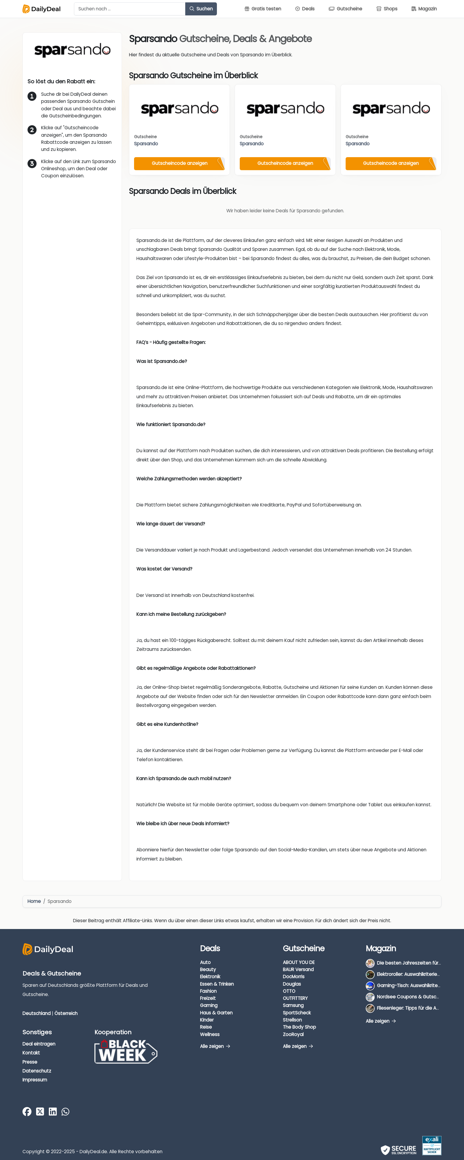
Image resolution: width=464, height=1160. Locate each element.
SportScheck (297, 1013)
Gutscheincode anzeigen (179, 163)
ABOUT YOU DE (299, 962)
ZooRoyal (293, 1034)
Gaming (209, 1005)
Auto (205, 962)
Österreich (66, 1013)
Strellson (292, 1020)
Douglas (292, 984)
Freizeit (208, 998)
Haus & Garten (216, 1013)
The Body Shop (299, 1027)
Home (34, 901)
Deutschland (36, 1013)
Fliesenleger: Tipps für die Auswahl (414, 1008)
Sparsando (146, 144)
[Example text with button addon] (130, 8)
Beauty (208, 969)
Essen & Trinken (217, 984)
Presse (29, 1062)
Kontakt (31, 1053)
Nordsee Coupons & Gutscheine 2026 (418, 997)
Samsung (293, 1005)
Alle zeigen (215, 1046)
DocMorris (293, 976)
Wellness (210, 1034)
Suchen (201, 9)
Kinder (207, 1020)
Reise (206, 1027)
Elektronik (210, 976)
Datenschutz (36, 1071)
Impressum (34, 1080)
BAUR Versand (298, 969)
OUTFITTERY (295, 998)
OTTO (289, 991)
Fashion (208, 991)
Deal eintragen (38, 1044)
